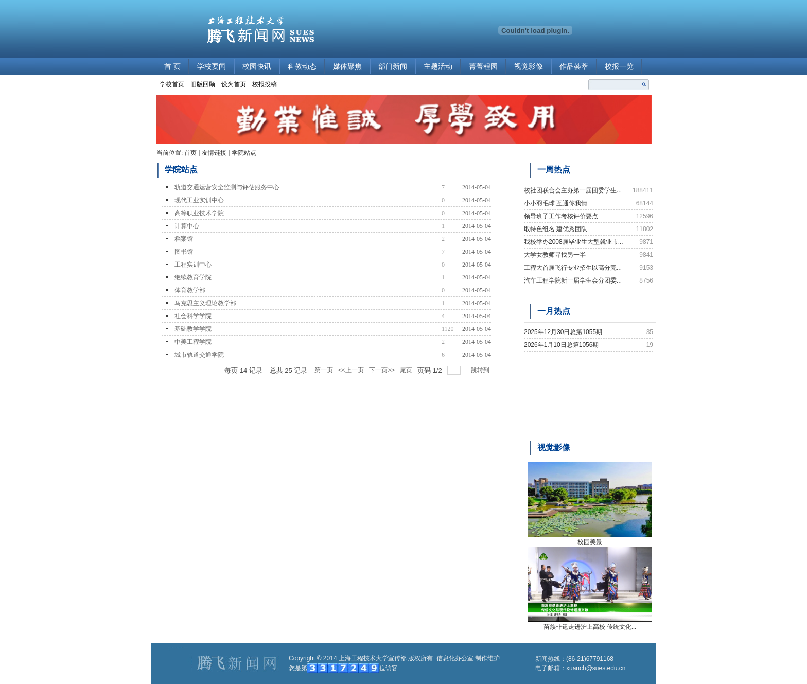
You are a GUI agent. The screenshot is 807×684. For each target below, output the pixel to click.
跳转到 (481, 370)
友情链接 (214, 152)
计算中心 (186, 226)
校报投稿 (264, 84)
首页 (190, 152)
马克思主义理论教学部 (205, 303)
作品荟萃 (573, 67)
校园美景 (589, 542)
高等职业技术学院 (199, 213)
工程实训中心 (193, 264)
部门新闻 (392, 67)
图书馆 (183, 251)
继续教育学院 (193, 277)
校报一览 (619, 67)
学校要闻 (211, 67)
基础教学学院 (193, 328)
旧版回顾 (202, 84)
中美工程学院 (193, 341)
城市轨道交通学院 (199, 354)
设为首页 (233, 84)
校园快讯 (256, 67)
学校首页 (172, 84)
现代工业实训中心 (199, 200)
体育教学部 (189, 290)
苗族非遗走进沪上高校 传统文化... (589, 626)
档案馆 (183, 238)
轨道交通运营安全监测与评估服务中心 (226, 187)
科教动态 (302, 67)
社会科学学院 (193, 316)
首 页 (172, 67)
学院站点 (244, 152)
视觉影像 (528, 67)
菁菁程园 (483, 67)
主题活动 (438, 67)
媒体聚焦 (347, 67)
